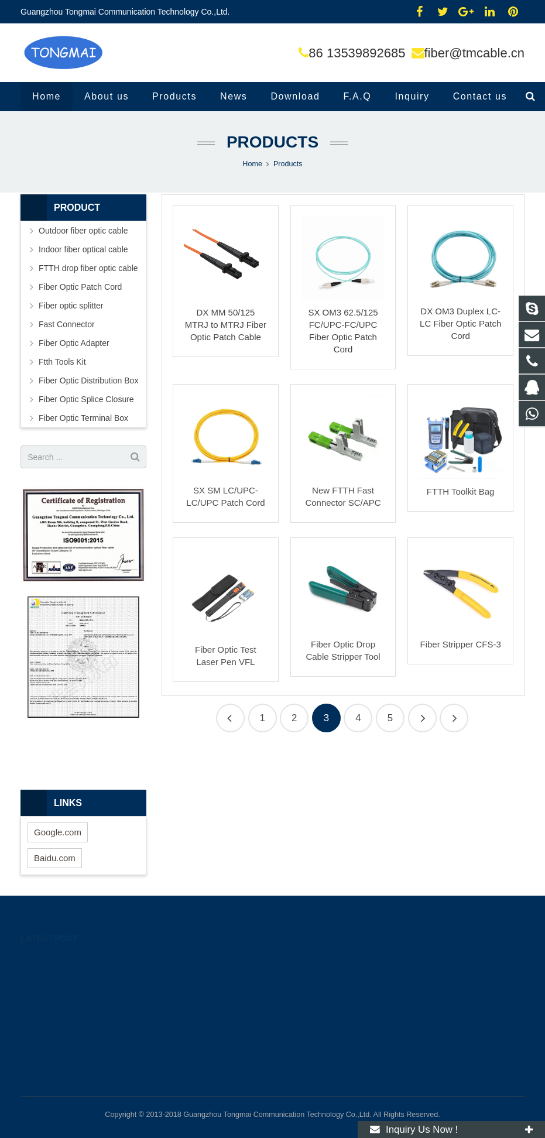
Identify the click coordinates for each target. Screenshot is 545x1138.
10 (422, 718)
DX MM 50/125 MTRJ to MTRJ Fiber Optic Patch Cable (225, 324)
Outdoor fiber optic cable (83, 230)
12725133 (309, 961)
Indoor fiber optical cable (83, 249)
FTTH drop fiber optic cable (88, 268)
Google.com (57, 832)
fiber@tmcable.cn (474, 53)
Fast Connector (67, 324)
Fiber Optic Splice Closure (86, 399)
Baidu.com (55, 858)
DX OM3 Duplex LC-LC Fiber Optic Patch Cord (460, 323)
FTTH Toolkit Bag (461, 491)
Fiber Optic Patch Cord (80, 287)
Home (252, 164)
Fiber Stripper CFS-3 (460, 644)
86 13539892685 (357, 53)
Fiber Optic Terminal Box (83, 418)
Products (272, 142)
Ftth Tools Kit (62, 361)
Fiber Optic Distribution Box (88, 380)
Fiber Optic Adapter (74, 343)
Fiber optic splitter (71, 305)
